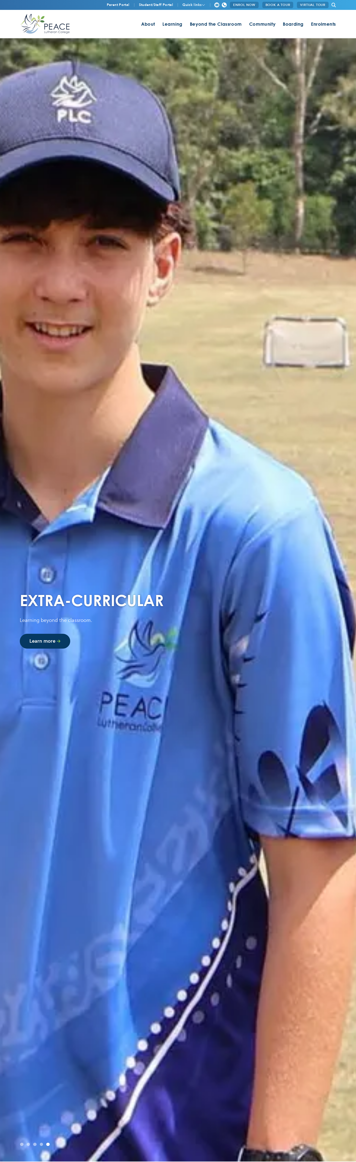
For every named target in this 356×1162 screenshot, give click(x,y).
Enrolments (323, 24)
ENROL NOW (244, 5)
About (148, 24)
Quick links (191, 4)
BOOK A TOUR (278, 5)
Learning (172, 24)
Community (262, 24)
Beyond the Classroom (216, 24)
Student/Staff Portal (156, 4)
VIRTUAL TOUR (312, 5)
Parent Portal (118, 4)
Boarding (293, 24)
